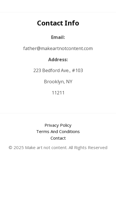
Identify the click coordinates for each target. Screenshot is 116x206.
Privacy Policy (58, 125)
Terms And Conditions (58, 131)
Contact (58, 138)
